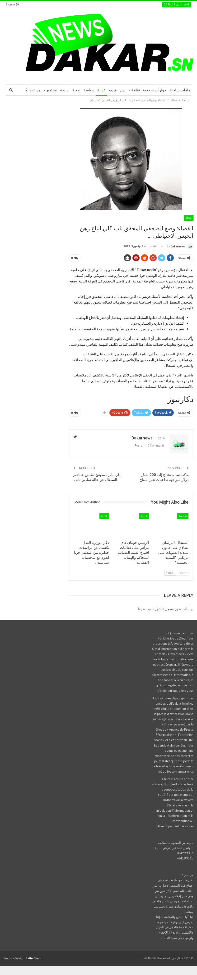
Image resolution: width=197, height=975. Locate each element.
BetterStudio (34, 956)
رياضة (65, 90)
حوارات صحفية (154, 90)
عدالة (101, 90)
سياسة (89, 90)
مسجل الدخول (164, 607)
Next (170, 570)
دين (122, 90)
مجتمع (52, 90)
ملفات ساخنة (179, 90)
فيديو (113, 90)
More (36, 90)
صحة (76, 90)
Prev (183, 570)
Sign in (12, 4)
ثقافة (136, 90)
